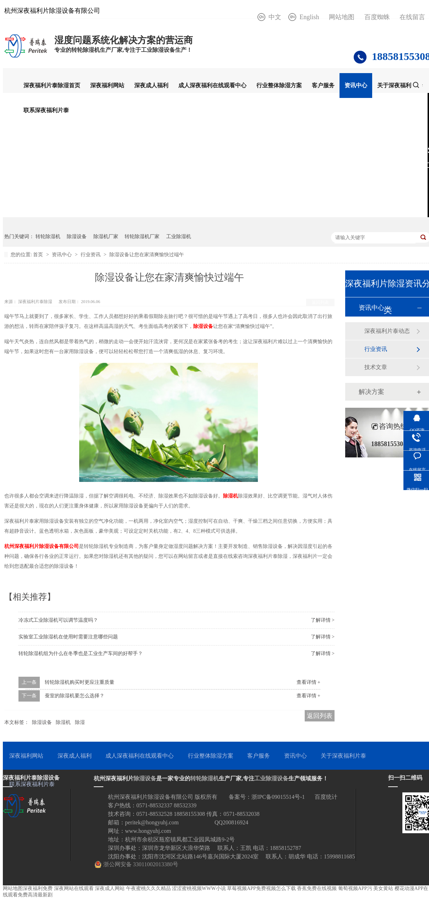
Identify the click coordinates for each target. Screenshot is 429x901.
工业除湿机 (178, 236)
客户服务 (323, 85)
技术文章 (375, 367)
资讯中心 (355, 85)
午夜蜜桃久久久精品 (148, 888)
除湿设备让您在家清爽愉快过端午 (146, 254)
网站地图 (341, 17)
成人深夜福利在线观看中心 (212, 85)
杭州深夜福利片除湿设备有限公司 (41, 546)
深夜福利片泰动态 (387, 331)
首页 (38, 254)
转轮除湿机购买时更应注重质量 (79, 682)
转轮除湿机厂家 (142, 236)
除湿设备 (77, 236)
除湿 (80, 722)
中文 (274, 17)
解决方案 (371, 391)
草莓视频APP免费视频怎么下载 (261, 888)
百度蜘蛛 (377, 17)
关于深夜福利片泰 (400, 85)
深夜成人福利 (151, 85)
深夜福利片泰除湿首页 (51, 85)
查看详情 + (308, 682)
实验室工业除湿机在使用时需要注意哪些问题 (68, 636)
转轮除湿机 (48, 236)
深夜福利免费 (38, 888)
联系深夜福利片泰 (46, 110)
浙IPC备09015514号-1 (278, 797)
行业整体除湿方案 (279, 85)
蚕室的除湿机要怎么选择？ (74, 695)
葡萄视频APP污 (355, 888)
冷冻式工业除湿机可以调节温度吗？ (58, 620)
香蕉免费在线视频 (317, 888)
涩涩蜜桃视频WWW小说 (199, 888)
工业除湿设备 (271, 778)
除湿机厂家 (105, 236)
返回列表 (320, 302)
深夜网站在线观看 (74, 888)
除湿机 (230, 496)
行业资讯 (91, 254)
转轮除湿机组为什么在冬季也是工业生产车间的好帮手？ (80, 653)
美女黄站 (383, 888)
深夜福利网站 (107, 85)
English (309, 17)
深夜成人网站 (110, 888)
